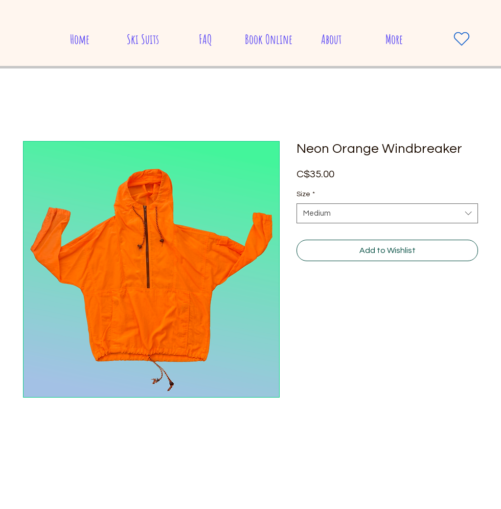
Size (306, 194)
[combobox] (387, 213)
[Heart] (461, 39)
